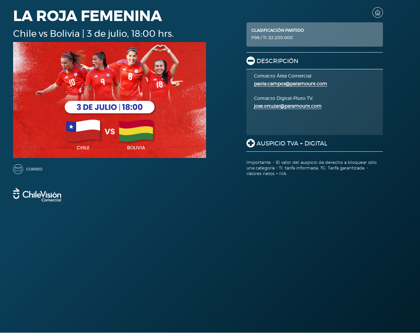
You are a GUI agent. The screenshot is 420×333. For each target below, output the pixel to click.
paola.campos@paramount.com (290, 84)
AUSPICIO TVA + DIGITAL (292, 144)
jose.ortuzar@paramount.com (288, 106)
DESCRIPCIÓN (277, 61)
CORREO (34, 169)
